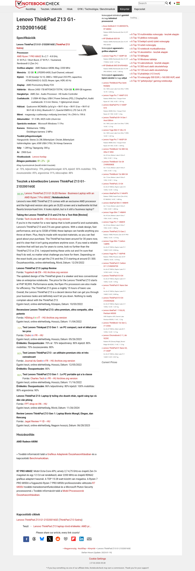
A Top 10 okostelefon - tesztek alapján (149, 52)
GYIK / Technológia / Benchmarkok (96, 9)
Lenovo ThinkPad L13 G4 (113, 184)
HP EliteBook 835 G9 (111, 39)
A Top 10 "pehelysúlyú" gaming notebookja (151, 81)
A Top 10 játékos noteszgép (144, 38)
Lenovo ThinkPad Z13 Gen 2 (114, 231)
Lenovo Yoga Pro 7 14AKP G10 (115, 95)
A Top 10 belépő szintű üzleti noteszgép (150, 41)
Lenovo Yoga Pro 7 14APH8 (114, 254)
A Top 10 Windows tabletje (144, 59)
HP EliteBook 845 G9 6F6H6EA (115, 66)
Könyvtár (124, 9)
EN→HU (44, 219)
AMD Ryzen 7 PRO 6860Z (29, 56)
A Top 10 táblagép (140, 56)
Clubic (28, 335)
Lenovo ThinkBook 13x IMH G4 (115, 174)
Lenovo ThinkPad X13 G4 (113, 276)
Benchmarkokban (39, 458)
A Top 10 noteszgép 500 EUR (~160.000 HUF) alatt (155, 77)
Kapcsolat (139, 9)
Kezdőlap (31, 9)
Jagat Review (32, 421)
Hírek (69, 9)
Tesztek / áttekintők (51, 9)
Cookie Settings (97, 558)
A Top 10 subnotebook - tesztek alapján (150, 63)
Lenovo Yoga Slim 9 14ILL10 (114, 130)
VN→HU (42, 403)
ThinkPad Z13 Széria (71, 519)
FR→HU (39, 335)
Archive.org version (59, 219)
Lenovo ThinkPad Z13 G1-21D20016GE (37, 519)
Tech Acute (30, 219)
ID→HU (46, 421)
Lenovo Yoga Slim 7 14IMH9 (114, 212)
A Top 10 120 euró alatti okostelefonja (149, 70)
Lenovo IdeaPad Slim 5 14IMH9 (115, 203)
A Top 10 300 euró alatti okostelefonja (149, 66)
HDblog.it (30, 317)
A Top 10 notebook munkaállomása (148, 48)
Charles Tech (37, 378)
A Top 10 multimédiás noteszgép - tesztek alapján (155, 34)
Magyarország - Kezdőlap (75, 548)
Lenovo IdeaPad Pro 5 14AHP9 (115, 193)
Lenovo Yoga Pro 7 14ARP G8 (115, 56)
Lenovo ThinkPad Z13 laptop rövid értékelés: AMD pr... (62, 526)
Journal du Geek (33, 360)
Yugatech (30, 272)
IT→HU (42, 317)
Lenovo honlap (39, 157)
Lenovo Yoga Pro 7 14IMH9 (114, 222)
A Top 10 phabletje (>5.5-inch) (145, 74)
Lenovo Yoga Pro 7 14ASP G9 (115, 140)
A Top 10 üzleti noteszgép (143, 45)
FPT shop (30, 403)
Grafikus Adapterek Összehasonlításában (69, 454)
